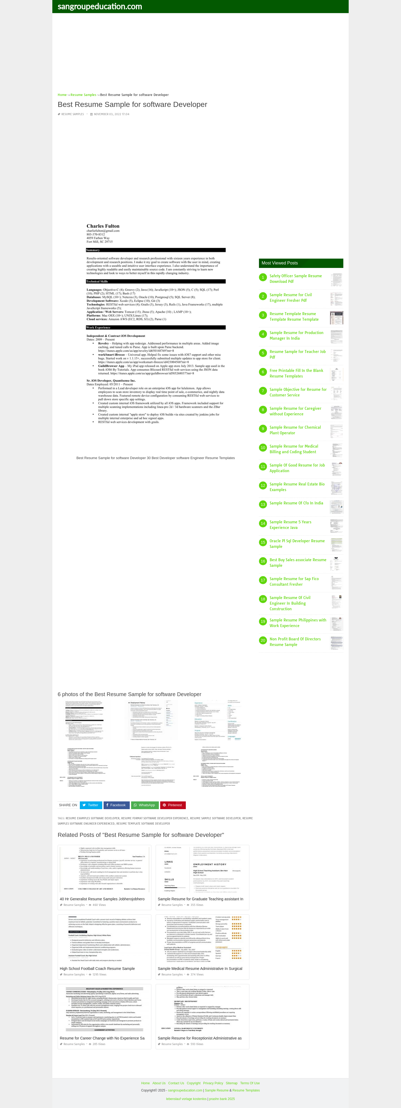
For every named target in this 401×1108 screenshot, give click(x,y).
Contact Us (176, 1083)
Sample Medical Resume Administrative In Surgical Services (208, 968)
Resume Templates (246, 1090)
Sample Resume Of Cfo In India (296, 503)
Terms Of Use (250, 1083)
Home (145, 1083)
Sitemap (232, 1083)
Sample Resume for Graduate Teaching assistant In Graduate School (215, 899)
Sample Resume (217, 1090)
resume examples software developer (92, 818)
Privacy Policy (213, 1083)
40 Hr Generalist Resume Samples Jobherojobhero (102, 899)
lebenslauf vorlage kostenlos (186, 1099)
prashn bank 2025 (222, 1099)
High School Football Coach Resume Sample (97, 968)
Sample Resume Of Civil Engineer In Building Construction (290, 603)
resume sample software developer (215, 818)
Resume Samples (72, 114)
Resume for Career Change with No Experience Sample (106, 1038)
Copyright (193, 1083)
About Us (159, 1083)
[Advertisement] (200, 54)
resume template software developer (143, 823)
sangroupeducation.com (100, 6)
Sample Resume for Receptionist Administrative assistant (205, 1038)
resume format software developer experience (154, 818)
